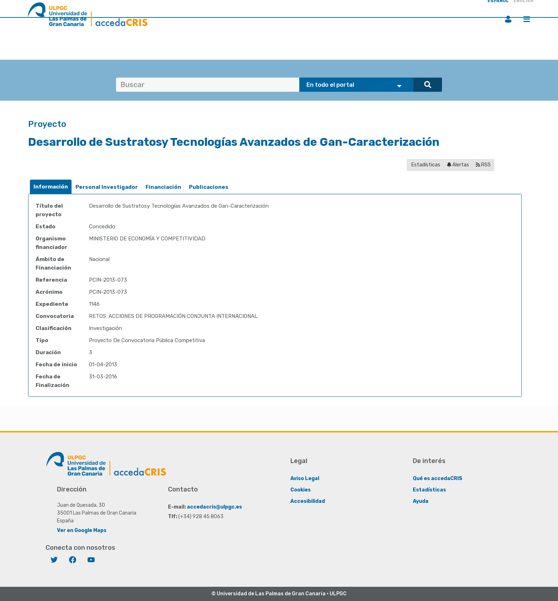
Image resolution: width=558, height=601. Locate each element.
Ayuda (420, 501)
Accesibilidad (307, 501)
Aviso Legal (304, 478)
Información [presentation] (50, 187)
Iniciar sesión (508, 19)
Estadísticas (425, 165)
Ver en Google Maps (81, 530)
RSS (483, 165)
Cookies (300, 490)
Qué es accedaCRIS (437, 478)
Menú (526, 19)
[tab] (51, 187)
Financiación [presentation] (163, 187)
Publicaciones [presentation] (208, 187)
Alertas (458, 165)
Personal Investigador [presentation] (106, 187)
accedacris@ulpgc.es (214, 507)
